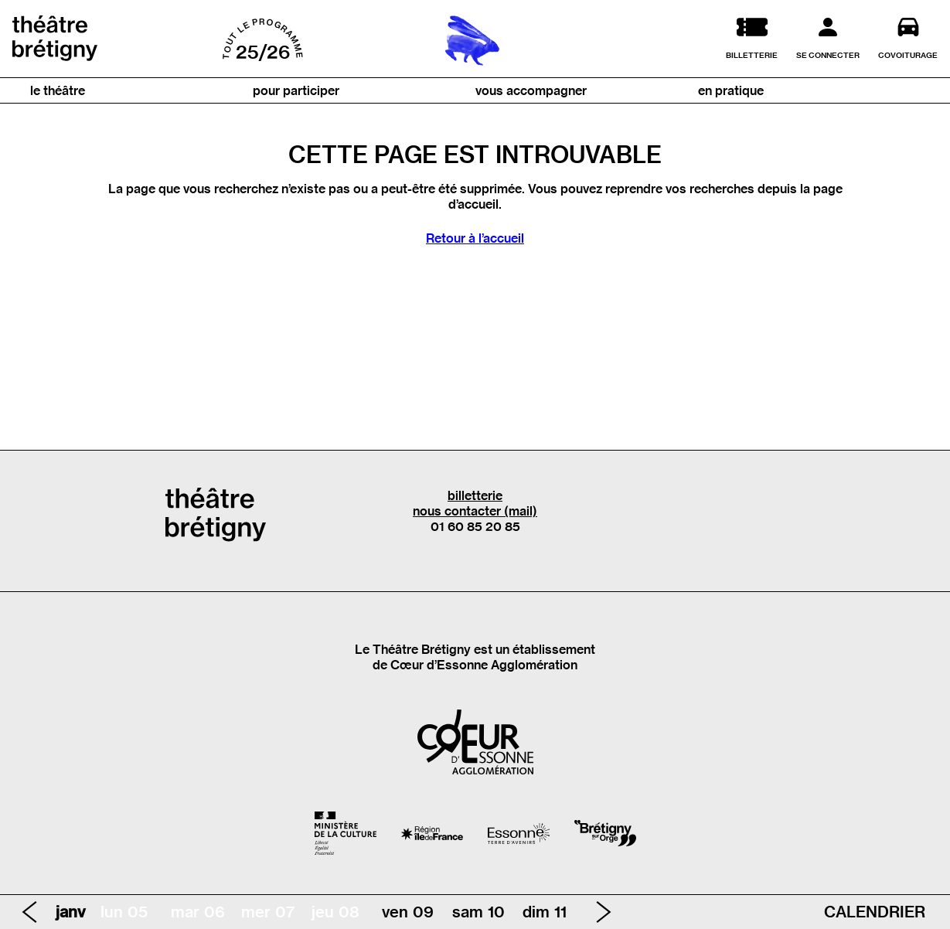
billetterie (475, 495)
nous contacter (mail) (475, 511)
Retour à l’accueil (475, 238)
